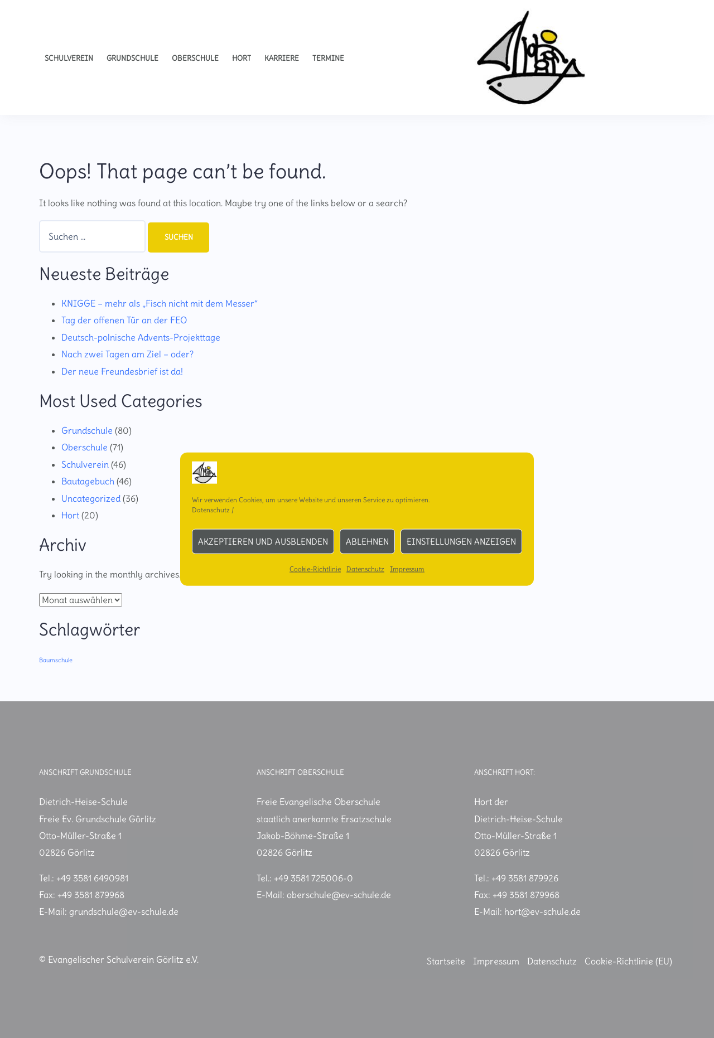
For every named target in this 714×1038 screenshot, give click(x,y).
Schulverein (69, 58)
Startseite (446, 961)
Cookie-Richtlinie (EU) (628, 961)
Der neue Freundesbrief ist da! (122, 371)
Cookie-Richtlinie (315, 569)
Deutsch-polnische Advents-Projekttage (140, 337)
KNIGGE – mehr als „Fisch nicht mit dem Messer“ (159, 303)
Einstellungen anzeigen (461, 541)
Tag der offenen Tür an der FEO (124, 320)
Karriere (281, 58)
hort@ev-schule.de (542, 912)
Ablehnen (367, 541)
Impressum (407, 569)
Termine (328, 58)
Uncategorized (90, 498)
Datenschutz (211, 510)
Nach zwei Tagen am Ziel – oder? (127, 354)
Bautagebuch (87, 481)
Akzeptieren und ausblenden (263, 541)
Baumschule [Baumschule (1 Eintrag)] (56, 660)
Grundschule (132, 58)
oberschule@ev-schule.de (339, 894)
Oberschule (195, 58)
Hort (241, 58)
